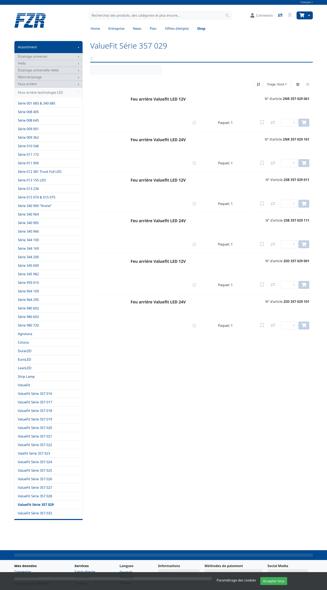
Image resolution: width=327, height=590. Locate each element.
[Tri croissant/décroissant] (258, 84)
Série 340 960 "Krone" (35, 205)
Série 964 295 (28, 299)
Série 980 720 (28, 325)
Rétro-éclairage (30, 77)
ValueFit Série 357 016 (35, 393)
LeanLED (24, 368)
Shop (201, 28)
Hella (22, 63)
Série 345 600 (28, 265)
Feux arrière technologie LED (48, 92)
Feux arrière (27, 84)
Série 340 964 (28, 214)
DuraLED (25, 351)
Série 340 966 (28, 231)
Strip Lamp (26, 376)
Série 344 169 (28, 248)
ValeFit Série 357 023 (34, 453)
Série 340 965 (28, 223)
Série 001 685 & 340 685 (36, 103)
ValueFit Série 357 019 (35, 419)
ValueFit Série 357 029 (36, 504)
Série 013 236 (28, 188)
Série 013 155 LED (32, 180)
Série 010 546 (28, 146)
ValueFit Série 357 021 (35, 436)
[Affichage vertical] (298, 84)
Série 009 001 (28, 129)
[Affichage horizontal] (308, 84)
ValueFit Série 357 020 (35, 427)
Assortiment (27, 47)
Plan (153, 28)
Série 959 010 (28, 282)
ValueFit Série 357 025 (35, 470)
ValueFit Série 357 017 (35, 402)
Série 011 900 (28, 163)
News (137, 28)
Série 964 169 (28, 291)
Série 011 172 (28, 154)
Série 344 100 (28, 240)
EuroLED (24, 359)
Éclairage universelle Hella (38, 70)
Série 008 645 (28, 120)
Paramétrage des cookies (236, 580)
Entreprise (116, 28)
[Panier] (301, 15)
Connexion (22, 571)
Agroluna (25, 334)
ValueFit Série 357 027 (35, 487)
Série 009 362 (28, 137)
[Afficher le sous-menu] (78, 47)
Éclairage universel (32, 56)
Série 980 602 (28, 308)
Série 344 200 (28, 257)
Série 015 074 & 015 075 (36, 197)
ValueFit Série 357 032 (35, 513)
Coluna (23, 342)
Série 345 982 (28, 274)
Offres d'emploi (177, 28)
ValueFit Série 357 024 (35, 462)
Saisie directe (84, 571)
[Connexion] (261, 15)
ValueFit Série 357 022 (35, 445)
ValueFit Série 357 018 (35, 410)
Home (95, 28)
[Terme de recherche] (156, 15)
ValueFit (24, 385)
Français (306, 2)
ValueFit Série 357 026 (35, 479)
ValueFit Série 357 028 (35, 496)
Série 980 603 (28, 316)
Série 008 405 (28, 112)
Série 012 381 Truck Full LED (40, 171)
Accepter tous (273, 581)
